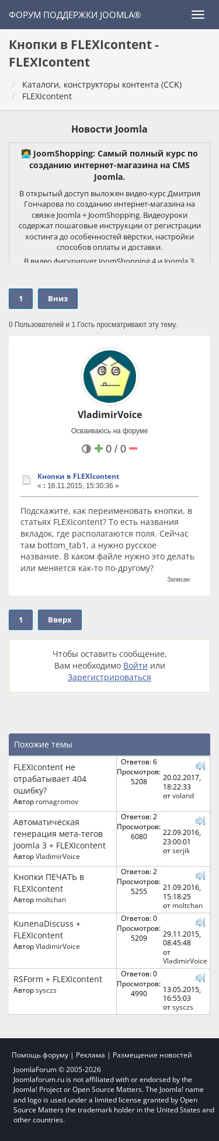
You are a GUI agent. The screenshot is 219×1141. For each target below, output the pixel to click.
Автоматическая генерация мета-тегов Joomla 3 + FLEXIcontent (59, 833)
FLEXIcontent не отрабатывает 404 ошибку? (49, 778)
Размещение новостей (152, 1055)
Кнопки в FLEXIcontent (78, 476)
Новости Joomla (109, 129)
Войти (135, 665)
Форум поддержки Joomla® (75, 14)
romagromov (57, 801)
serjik (181, 850)
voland (183, 795)
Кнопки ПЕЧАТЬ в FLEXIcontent (48, 882)
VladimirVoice (110, 414)
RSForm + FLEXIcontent (57, 979)
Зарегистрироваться (109, 677)
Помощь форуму (40, 1055)
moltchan (51, 899)
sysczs (46, 989)
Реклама (90, 1055)
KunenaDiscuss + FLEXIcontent (47, 929)
